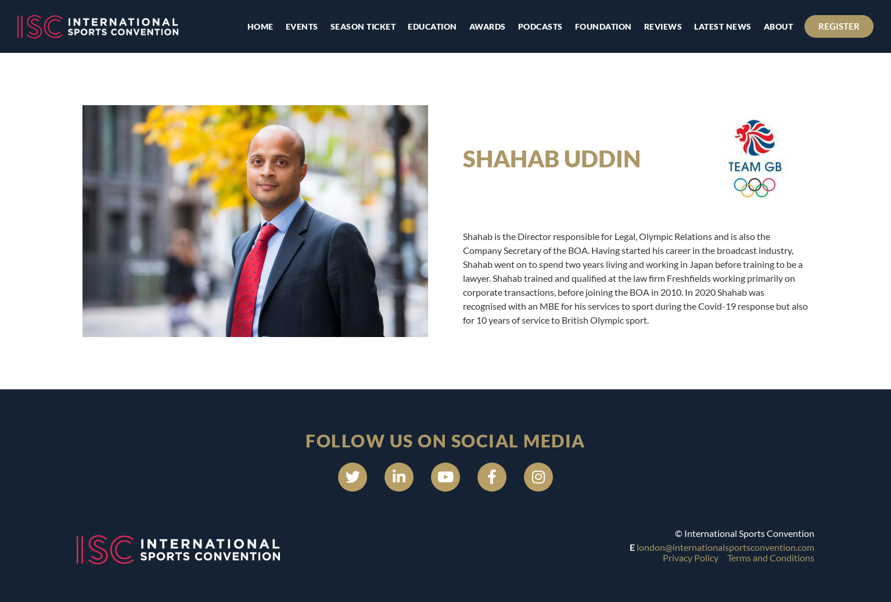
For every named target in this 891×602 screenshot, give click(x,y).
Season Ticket (363, 26)
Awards (487, 26)
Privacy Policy (690, 557)
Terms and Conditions (770, 557)
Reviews (663, 26)
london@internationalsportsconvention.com (725, 547)
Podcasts (540, 26)
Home (260, 26)
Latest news (723, 26)
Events (302, 26)
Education (432, 26)
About (778, 26)
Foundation (603, 26)
